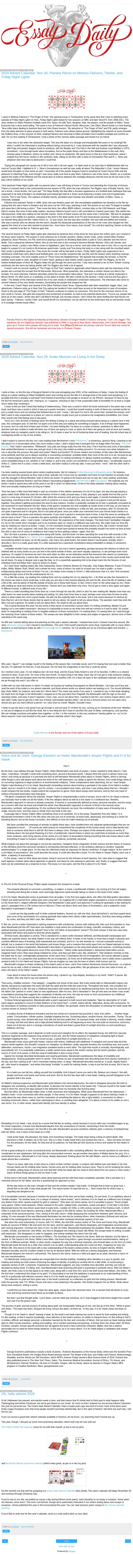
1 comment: (25, 1379)
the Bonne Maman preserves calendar (24, 1463)
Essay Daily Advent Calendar (61, 1491)
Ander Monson (41, 733)
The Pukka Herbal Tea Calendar (17, 1427)
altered (58, 628)
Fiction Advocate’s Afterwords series (94, 472)
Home (66, 1541)
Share (6, 346)
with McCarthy (83, 481)
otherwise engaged (16, 625)
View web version (66, 1546)
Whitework (81, 441)
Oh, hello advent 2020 (18, 1394)
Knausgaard (101, 481)
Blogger (71, 1551)
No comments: (26, 342)
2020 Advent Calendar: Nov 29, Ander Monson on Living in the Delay (53, 357)
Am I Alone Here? (35, 537)
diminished (46, 628)
